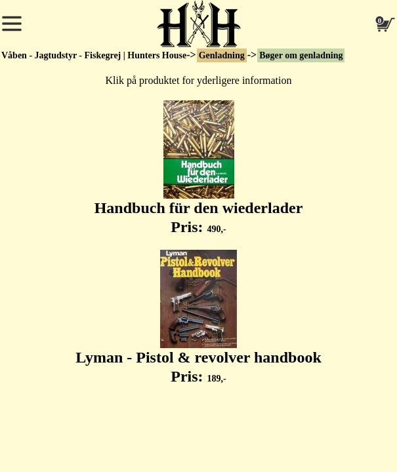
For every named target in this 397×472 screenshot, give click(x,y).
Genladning (222, 55)
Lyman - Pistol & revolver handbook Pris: (198, 317)
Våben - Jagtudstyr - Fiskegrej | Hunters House (93, 55)
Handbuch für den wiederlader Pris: (198, 167)
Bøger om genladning (301, 55)
